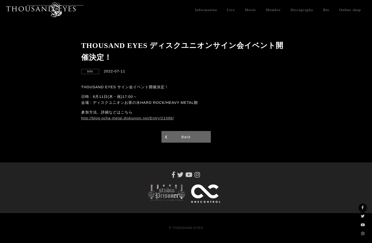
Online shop (350, 10)
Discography (302, 10)
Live (231, 10)
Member (273, 10)
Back (186, 137)
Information (206, 10)
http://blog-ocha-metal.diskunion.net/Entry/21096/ (127, 118)
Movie (250, 10)
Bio (326, 10)
